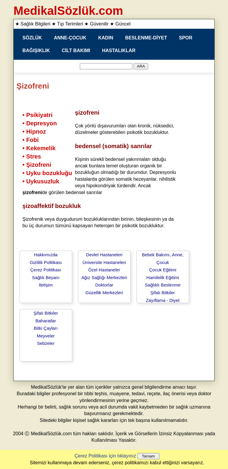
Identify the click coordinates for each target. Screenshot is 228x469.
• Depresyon (40, 123)
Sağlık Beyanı (46, 277)
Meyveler (46, 335)
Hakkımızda (45, 254)
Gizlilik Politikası (46, 262)
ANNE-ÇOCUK (70, 37)
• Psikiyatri (38, 115)
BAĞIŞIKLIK (36, 50)
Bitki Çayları (46, 328)
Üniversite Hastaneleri (104, 262)
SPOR (185, 37)
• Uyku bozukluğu (47, 173)
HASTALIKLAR (119, 50)
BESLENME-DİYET (146, 37)
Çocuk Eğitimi (162, 269)
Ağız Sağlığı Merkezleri (104, 277)
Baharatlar (45, 320)
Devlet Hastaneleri (104, 254)
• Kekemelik (39, 148)
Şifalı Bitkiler (163, 292)
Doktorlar (104, 284)
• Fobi (31, 140)
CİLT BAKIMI (76, 50)
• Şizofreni (37, 164)
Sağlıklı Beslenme (162, 284)
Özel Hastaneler (104, 269)
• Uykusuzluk (41, 181)
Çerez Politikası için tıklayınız (105, 455)
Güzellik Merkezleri (104, 292)
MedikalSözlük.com (68, 10)
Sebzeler (45, 343)
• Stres (32, 156)
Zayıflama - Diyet (162, 300)
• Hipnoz (34, 131)
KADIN (105, 37)
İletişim (46, 284)
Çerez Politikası (45, 269)
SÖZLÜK (32, 37)
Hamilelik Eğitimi (162, 277)
